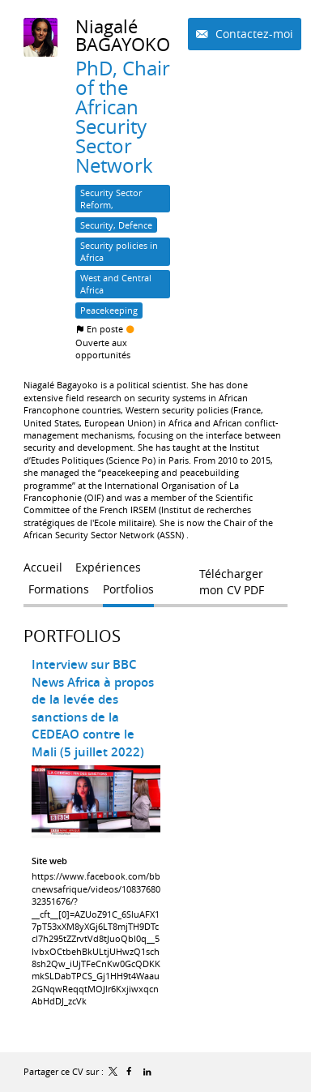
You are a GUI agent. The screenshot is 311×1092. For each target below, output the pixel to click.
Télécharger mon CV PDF (231, 577)
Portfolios (72, 636)
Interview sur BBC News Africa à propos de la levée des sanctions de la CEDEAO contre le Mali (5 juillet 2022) (93, 708)
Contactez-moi (252, 33)
